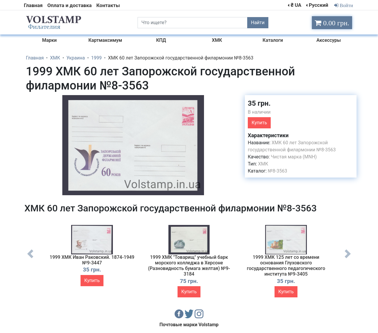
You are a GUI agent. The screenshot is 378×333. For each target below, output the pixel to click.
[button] (235, 100)
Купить (259, 122)
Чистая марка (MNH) (294, 157)
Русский (318, 5)
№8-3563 (277, 171)
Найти (258, 22)
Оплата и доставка (69, 5)
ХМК (263, 164)
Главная (33, 5)
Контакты (108, 5)
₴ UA (296, 5)
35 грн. (259, 103)
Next (347, 258)
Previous (30, 258)
